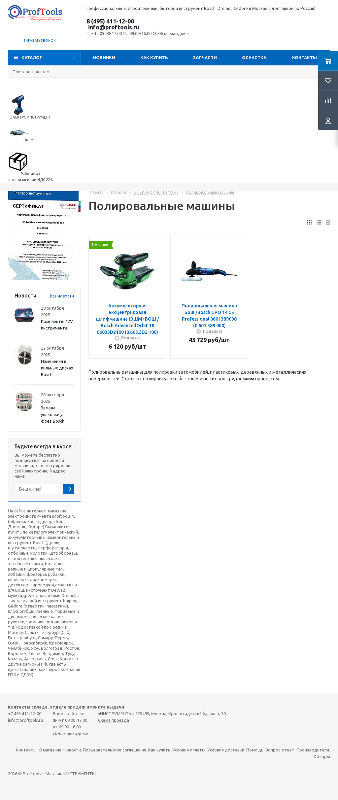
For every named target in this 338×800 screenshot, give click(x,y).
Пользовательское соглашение (114, 750)
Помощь (254, 750)
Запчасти (205, 57)
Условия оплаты (188, 750)
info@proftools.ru (113, 27)
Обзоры (321, 756)
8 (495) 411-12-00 (110, 21)
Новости (72, 750)
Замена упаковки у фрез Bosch (52, 414)
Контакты (304, 57)
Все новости (62, 296)
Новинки (104, 57)
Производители (312, 750)
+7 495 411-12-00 (24, 713)
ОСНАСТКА (254, 57)
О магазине (50, 750)
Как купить (154, 57)
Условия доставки (225, 750)
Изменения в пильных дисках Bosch (57, 368)
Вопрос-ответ (279, 750)
